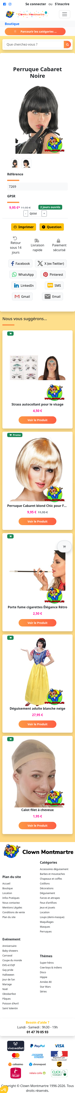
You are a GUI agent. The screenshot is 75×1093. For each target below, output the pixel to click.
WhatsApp (23, 274)
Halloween (8, 974)
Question (51, 227)
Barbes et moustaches (52, 874)
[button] (64, 546)
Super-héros (47, 962)
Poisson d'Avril (10, 1003)
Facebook (20, 263)
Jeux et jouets (47, 907)
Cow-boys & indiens (51, 967)
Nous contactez (11, 902)
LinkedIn (24, 285)
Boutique (12, 24)
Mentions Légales (12, 907)
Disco (43, 972)
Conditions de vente (13, 912)
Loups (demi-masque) (52, 917)
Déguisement (47, 893)
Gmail (22, 296)
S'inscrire (62, 4)
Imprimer (24, 227)
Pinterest (53, 274)
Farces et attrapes (50, 898)
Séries (43, 991)
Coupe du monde (12, 960)
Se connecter (35, 4)
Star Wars (45, 986)
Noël (5, 989)
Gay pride (7, 970)
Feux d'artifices (48, 902)
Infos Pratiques (10, 898)
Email (52, 296)
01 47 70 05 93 (37, 1032)
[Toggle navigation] (64, 14)
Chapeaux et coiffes (51, 878)
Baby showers (10, 950)
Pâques (6, 998)
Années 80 (46, 982)
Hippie (43, 977)
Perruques (46, 931)
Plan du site (9, 917)
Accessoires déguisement (54, 869)
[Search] (34, 44)
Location (7, 893)
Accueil (6, 883)
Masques (45, 926)
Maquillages (47, 922)
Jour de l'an (8, 979)
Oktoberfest (9, 994)
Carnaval (7, 955)
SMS (54, 285)
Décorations (47, 888)
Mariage (7, 984)
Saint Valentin (10, 1008)
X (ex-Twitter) (51, 263)
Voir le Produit (37, 420)
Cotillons (45, 883)
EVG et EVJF (8, 965)
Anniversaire (9, 946)
